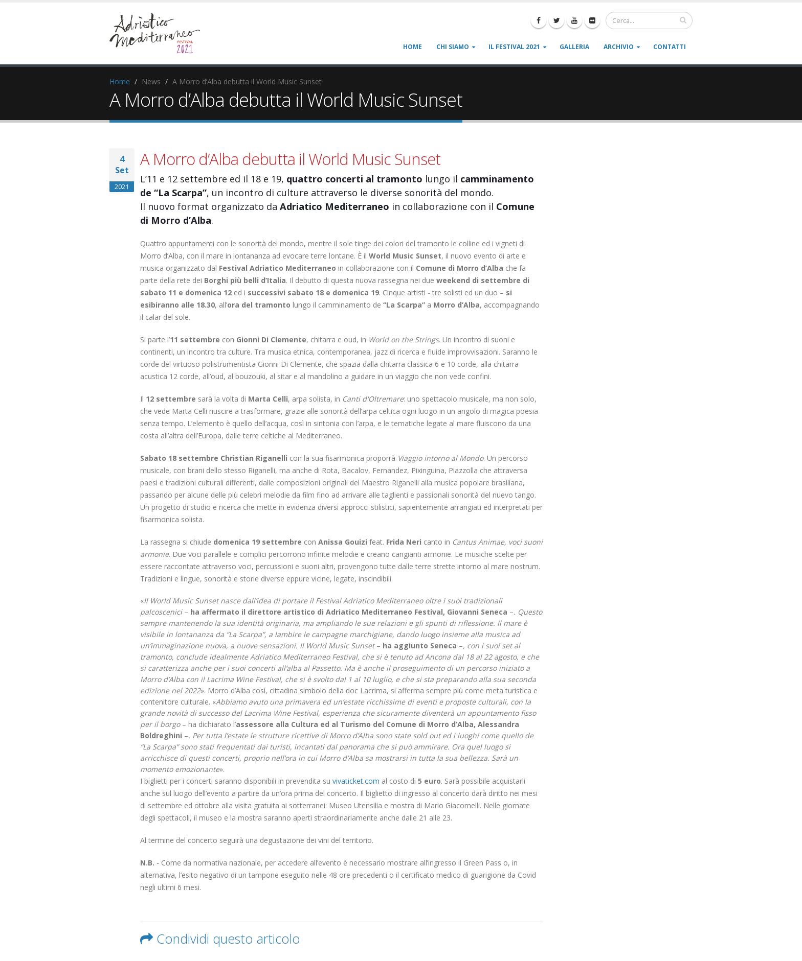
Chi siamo (452, 46)
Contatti (669, 46)
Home (412, 46)
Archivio (619, 46)
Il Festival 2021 (514, 46)
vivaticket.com (356, 781)
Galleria (574, 46)
